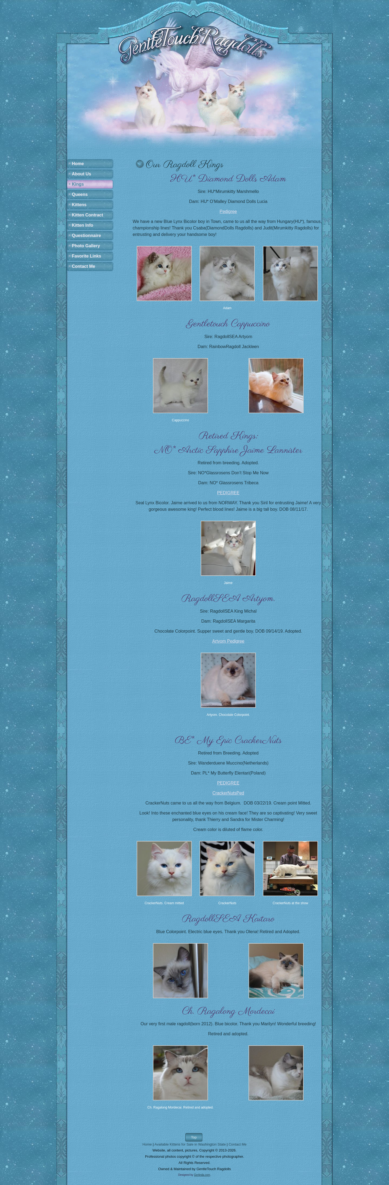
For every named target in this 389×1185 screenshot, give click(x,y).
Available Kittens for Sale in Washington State (190, 1144)
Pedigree (228, 211)
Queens (80, 194)
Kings (78, 184)
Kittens (79, 204)
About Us (81, 174)
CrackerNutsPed (228, 793)
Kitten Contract (87, 215)
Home (78, 163)
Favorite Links (86, 256)
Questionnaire (86, 235)
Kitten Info (82, 225)
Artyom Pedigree (228, 641)
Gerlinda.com (202, 1174)
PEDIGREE (228, 492)
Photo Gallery (86, 245)
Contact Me (83, 266)
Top (194, 1137)
